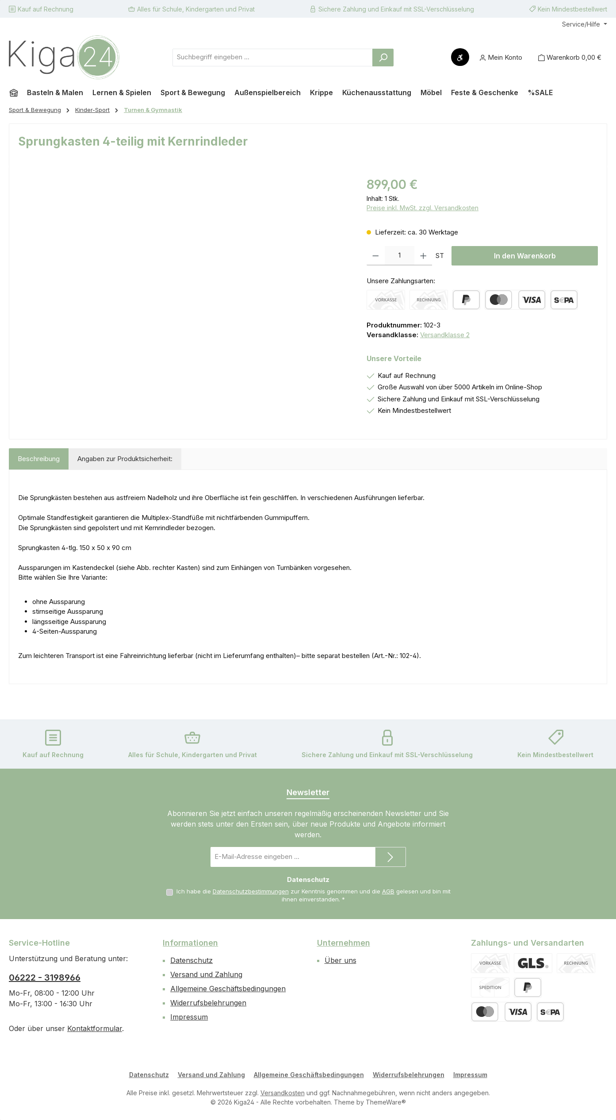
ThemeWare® (386, 1102)
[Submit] (390, 857)
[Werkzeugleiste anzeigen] (460, 57)
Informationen (190, 942)
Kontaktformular (94, 1028)
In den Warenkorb (525, 255)
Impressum (189, 1016)
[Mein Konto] (501, 57)
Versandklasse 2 (445, 335)
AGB (388, 891)
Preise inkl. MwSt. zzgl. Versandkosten (422, 208)
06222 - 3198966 (44, 977)
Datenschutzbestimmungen (251, 891)
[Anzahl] (399, 256)
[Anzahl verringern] (376, 256)
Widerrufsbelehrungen (208, 1002)
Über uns (340, 960)
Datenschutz (191, 960)
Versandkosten (282, 1093)
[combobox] (272, 57)
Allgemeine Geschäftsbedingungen (228, 988)
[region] (183, 270)
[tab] (39, 459)
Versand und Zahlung (206, 974)
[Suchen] (383, 57)
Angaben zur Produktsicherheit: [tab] (124, 458)
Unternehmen (343, 942)
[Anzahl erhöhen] (423, 256)
